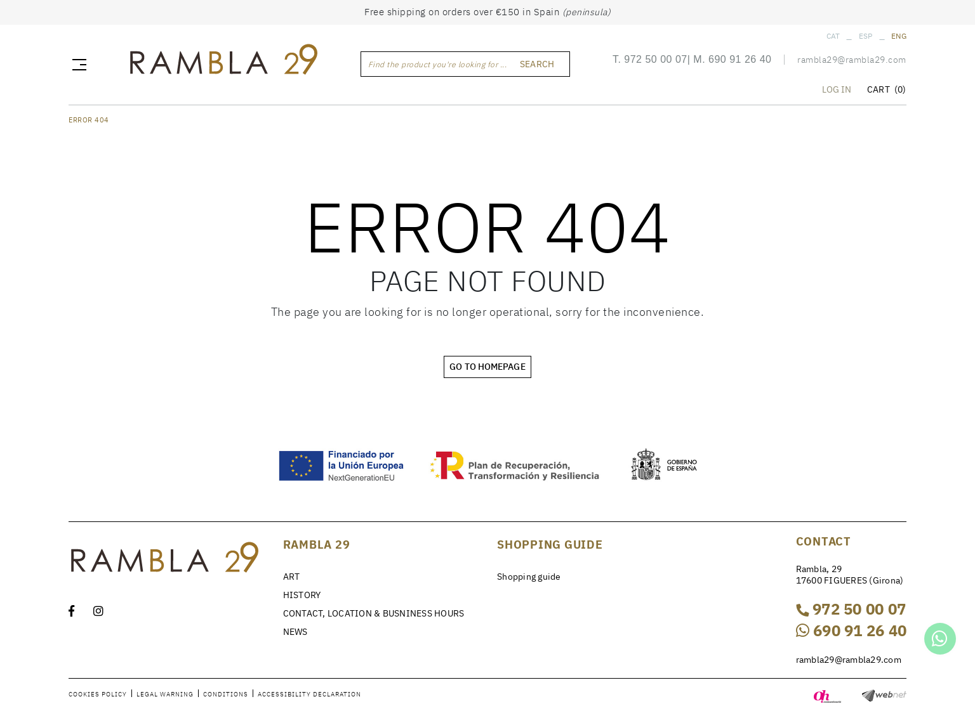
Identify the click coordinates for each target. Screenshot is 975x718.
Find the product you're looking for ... (437, 64)
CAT (833, 36)
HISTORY (302, 595)
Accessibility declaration (309, 694)
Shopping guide (529, 576)
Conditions (225, 694)
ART (291, 576)
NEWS (295, 631)
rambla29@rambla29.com (851, 59)
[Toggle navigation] (77, 64)
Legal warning (165, 694)
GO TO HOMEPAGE (487, 366)
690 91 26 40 (739, 59)
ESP (866, 36)
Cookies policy (98, 694)
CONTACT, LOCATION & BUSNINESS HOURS (374, 613)
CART (886, 89)
